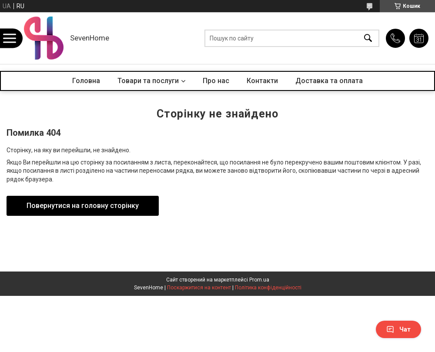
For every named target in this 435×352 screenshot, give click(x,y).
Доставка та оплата (329, 81)
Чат (398, 329)
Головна (86, 81)
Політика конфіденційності (268, 288)
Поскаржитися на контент (199, 288)
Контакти (262, 81)
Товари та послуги (148, 81)
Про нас (216, 81)
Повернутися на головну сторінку (83, 205)
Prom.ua (259, 280)
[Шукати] (368, 38)
